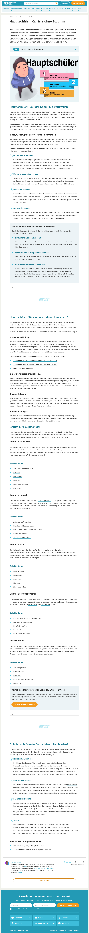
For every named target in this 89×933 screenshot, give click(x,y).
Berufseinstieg (37, 432)
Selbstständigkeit (60, 416)
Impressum (53, 930)
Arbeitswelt (27, 9)
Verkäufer (30, 503)
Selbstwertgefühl (68, 178)
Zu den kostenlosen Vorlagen (24, 704)
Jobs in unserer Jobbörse (23, 368)
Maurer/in (16, 583)
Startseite (11, 16)
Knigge (79, 9)
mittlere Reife (72, 784)
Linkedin (19, 872)
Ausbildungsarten (23, 342)
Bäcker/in (16, 473)
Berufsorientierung (26, 388)
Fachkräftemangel (68, 127)
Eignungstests (27, 833)
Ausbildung (67, 9)
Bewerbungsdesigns (70, 694)
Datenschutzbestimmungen (25, 908)
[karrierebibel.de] (10, 3)
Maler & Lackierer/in (20, 484)
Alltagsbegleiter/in (19, 668)
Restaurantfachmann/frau (22, 634)
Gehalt (38, 9)
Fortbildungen (28, 403)
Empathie (24, 651)
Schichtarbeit (32, 604)
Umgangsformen (24, 602)
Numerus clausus (42, 833)
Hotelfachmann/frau (20, 534)
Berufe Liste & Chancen (35, 364)
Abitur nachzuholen (20, 793)
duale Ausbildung (40, 342)
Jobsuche (47, 184)
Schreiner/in (17, 488)
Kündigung (52, 9)
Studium (74, 9)
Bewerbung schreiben (26, 694)
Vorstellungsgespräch (16, 9)
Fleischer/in (17, 476)
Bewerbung (6, 9)
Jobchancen (14, 151)
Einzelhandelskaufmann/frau (23, 526)
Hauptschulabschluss (19, 33)
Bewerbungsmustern (22, 697)
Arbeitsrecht (44, 9)
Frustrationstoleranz (55, 503)
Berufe (32, 9)
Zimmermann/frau (19, 587)
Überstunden (45, 604)
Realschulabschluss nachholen (65, 793)
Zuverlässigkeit (15, 555)
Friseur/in (16, 480)
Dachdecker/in (18, 571)
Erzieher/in (17, 675)
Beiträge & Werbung (73, 930)
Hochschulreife (34, 325)
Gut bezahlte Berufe (35, 360)
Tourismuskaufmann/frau (22, 537)
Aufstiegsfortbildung (71, 403)
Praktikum (59, 194)
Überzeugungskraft (44, 500)
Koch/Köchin (17, 630)
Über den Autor (16, 862)
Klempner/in (17, 579)
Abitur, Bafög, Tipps (28, 846)
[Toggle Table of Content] (44, 49)
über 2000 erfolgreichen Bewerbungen (44, 868)
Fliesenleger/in (18, 575)
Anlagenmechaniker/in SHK (23, 469)
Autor (25, 866)
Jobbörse (65, 3)
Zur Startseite (44, 881)
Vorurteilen (37, 112)
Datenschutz (62, 930)
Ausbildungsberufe (35, 127)
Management (60, 9)
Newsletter (78, 3)
